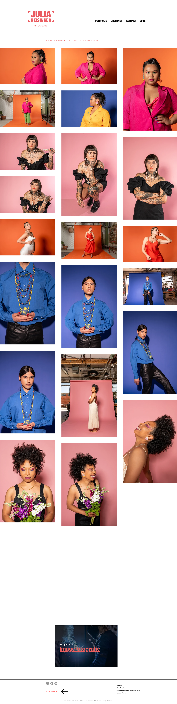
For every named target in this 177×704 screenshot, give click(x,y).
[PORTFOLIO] (59, 691)
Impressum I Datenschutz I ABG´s (74, 701)
